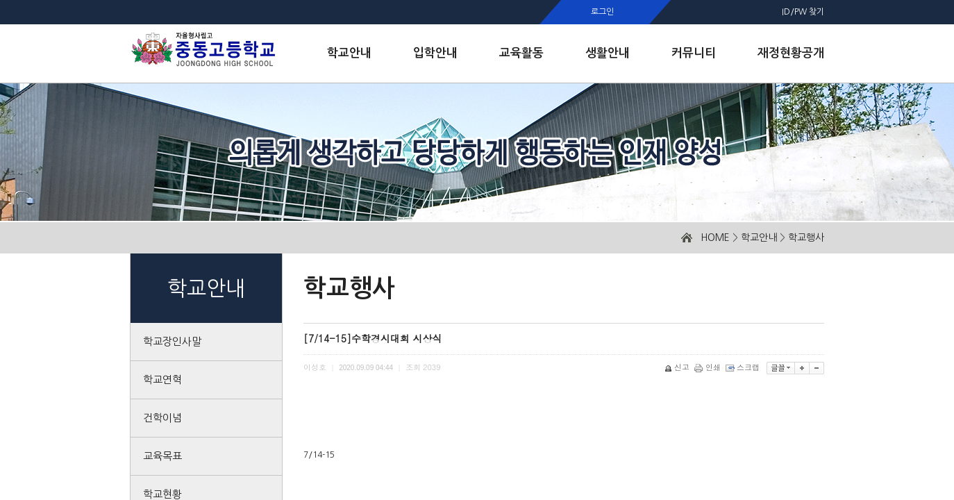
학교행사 (806, 237)
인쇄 (708, 367)
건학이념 (162, 417)
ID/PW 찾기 (803, 12)
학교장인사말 (172, 341)
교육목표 (162, 456)
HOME (715, 237)
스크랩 (744, 367)
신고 (678, 367)
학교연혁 (162, 379)
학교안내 (759, 237)
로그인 (602, 12)
